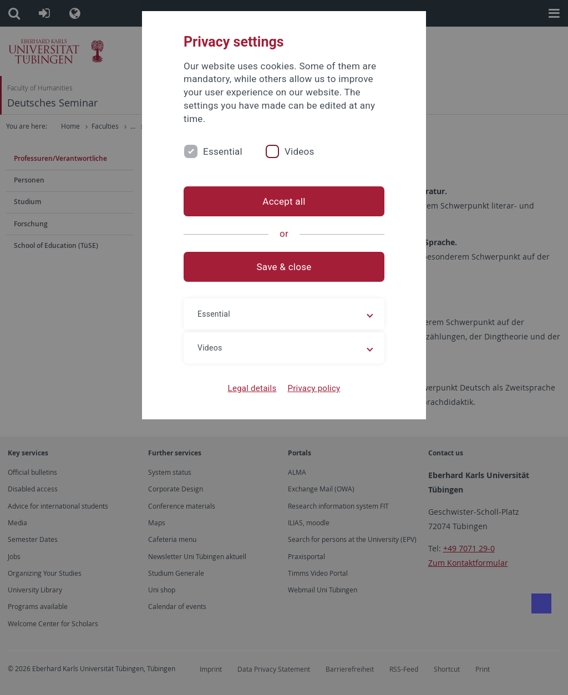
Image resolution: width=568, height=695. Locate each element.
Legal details (252, 388)
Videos (300, 151)
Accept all (283, 201)
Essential (222, 151)
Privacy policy (313, 388)
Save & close (284, 266)
